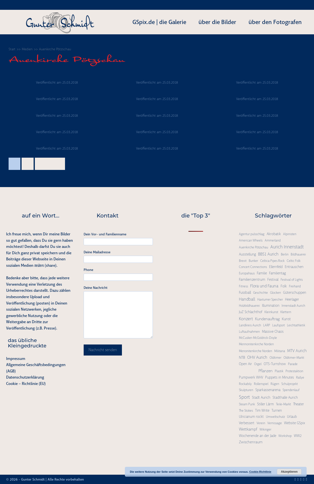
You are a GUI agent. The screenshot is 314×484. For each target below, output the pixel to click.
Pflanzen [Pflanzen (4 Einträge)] (266, 370)
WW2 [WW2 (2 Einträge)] (297, 435)
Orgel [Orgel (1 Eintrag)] (258, 364)
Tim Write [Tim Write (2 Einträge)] (262, 410)
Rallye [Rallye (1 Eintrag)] (300, 377)
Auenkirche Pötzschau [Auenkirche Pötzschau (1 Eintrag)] (253, 247)
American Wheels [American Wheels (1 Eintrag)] (250, 240)
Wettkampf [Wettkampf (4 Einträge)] (248, 429)
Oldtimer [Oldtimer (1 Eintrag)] (275, 358)
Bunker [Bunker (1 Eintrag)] (253, 261)
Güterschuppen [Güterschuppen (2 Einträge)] (294, 292)
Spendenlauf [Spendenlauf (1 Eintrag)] (291, 390)
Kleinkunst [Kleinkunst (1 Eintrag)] (271, 312)
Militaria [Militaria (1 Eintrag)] (279, 351)
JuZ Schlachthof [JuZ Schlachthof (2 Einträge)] (250, 312)
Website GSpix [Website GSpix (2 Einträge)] (294, 423)
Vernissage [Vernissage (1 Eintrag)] (274, 423)
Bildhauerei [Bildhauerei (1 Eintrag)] (298, 254)
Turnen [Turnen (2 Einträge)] (277, 410)
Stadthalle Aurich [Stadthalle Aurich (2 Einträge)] (285, 397)
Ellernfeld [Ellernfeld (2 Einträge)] (276, 267)
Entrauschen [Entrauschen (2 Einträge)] (294, 267)
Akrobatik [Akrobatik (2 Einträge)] (274, 234)
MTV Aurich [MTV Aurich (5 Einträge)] (297, 350)
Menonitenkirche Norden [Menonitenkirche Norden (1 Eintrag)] (255, 351)
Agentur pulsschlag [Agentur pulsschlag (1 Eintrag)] (251, 234)
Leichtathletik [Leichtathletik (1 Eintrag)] (296, 325)
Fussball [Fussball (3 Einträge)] (245, 292)
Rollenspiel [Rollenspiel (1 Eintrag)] (261, 384)
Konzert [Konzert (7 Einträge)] (246, 318)
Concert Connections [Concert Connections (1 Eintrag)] (253, 267)
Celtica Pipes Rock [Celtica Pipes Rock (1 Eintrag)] (272, 261)
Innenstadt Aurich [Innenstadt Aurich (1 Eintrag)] (293, 306)
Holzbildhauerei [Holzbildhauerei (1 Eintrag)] (249, 306)
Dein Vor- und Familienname (105, 234)
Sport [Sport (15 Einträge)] (244, 397)
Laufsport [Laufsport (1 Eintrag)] (278, 325)
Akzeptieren (289, 471)
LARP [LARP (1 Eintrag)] (266, 325)
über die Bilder (217, 22)
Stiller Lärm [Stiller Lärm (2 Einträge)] (265, 404)
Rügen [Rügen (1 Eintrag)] (275, 384)
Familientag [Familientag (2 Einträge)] (277, 273)
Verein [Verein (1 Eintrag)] (261, 423)
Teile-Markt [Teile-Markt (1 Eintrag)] (283, 404)
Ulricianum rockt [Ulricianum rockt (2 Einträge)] (251, 416)
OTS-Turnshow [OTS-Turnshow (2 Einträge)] (275, 364)
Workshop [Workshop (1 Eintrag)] (285, 436)
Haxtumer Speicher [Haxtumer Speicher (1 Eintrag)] (270, 299)
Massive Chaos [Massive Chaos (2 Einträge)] (273, 331)
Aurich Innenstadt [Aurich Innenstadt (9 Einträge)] (287, 247)
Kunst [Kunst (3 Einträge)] (286, 319)
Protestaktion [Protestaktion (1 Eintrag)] (294, 371)
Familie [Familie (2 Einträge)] (262, 273)
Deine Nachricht (95, 287)
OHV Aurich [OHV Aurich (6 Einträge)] (257, 357)
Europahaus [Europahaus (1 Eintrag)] (247, 273)
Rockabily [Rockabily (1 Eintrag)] (245, 384)
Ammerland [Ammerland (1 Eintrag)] (273, 240)
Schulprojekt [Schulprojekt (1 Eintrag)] (289, 384)
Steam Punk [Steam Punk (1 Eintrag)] (247, 404)
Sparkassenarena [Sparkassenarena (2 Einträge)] (267, 390)
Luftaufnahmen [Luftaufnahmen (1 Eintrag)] (249, 332)
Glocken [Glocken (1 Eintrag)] (275, 293)
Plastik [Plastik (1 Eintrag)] (279, 371)
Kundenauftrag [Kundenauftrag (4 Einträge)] (267, 318)
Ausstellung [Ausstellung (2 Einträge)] (247, 254)
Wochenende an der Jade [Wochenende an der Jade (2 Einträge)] (257, 435)
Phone (88, 269)
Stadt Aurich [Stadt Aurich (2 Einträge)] (261, 397)
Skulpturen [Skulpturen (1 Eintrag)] (246, 390)
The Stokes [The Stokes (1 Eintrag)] (246, 410)
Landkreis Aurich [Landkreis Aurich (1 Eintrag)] (250, 325)
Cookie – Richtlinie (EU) (26, 383)
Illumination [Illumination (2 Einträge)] (270, 305)
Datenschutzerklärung (25, 377)
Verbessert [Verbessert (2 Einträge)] (246, 423)
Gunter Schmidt (33, 479)
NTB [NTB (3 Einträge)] (242, 357)
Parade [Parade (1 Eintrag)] (293, 364)
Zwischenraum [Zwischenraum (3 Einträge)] (250, 442)
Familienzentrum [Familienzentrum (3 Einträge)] (252, 279)
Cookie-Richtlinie (260, 471)
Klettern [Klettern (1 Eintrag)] (285, 312)
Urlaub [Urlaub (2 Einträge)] (292, 416)
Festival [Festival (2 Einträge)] (272, 279)
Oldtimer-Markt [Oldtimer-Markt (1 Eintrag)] (294, 358)
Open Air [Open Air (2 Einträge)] (245, 364)
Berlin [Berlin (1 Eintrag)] (284, 254)
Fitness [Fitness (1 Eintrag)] (243, 286)
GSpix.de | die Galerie (159, 22)
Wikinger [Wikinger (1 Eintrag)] (265, 429)
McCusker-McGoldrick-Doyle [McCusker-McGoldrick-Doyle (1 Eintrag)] (258, 338)
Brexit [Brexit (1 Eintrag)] (243, 261)
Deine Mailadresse (97, 252)
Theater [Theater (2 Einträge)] (298, 404)
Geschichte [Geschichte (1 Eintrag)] (260, 293)
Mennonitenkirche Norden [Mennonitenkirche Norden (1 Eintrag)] (256, 344)
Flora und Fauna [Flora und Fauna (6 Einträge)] (264, 286)
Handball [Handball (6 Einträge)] (247, 299)
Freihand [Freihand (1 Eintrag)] (295, 286)
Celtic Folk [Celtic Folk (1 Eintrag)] (294, 261)
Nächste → (50, 163)
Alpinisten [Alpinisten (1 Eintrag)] (289, 234)
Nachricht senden (103, 349)
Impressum (15, 358)
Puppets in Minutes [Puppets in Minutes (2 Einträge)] (279, 377)
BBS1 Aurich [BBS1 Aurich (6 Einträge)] (268, 254)
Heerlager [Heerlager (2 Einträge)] (292, 299)
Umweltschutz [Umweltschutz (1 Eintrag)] (275, 417)
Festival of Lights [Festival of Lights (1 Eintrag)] (292, 280)
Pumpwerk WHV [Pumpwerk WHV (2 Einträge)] (251, 377)
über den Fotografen (275, 22)
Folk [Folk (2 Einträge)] (284, 286)
